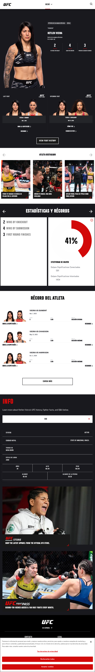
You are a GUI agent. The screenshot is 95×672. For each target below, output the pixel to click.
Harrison (43, 353)
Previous (4, 155)
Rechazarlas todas (47, 659)
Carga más (47, 381)
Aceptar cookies (47, 667)
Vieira (33, 311)
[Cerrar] (91, 642)
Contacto (28, 637)
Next (91, 155)
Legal (60, 637)
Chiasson (43, 332)
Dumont (43, 311)
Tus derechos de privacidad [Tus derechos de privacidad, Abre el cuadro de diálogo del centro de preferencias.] (47, 651)
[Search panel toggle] (91, 4)
